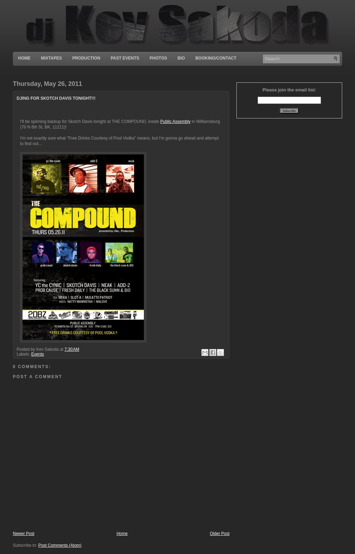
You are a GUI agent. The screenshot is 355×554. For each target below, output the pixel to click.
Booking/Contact (215, 58)
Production (86, 58)
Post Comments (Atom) (59, 545)
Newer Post (23, 533)
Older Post (220, 533)
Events (37, 354)
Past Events (125, 58)
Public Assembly (175, 121)
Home (24, 58)
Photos (158, 58)
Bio (181, 58)
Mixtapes (51, 58)
